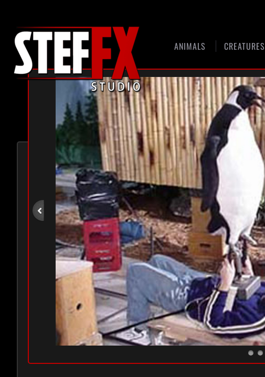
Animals (190, 46)
